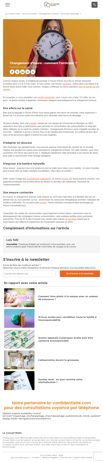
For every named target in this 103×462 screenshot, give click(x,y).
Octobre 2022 (14, 67)
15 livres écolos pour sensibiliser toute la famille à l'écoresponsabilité (67, 318)
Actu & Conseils (29, 13)
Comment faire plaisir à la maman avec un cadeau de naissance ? (68, 298)
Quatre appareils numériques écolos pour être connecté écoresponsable (65, 339)
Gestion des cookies (83, 457)
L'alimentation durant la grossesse (58, 360)
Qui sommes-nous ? (20, 457)
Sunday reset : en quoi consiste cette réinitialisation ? (60, 381)
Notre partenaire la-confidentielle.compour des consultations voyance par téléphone (51, 405)
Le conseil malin (12, 13)
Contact (36, 457)
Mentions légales (50, 457)
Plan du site (65, 457)
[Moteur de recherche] (95, 5)
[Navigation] (17, 4)
